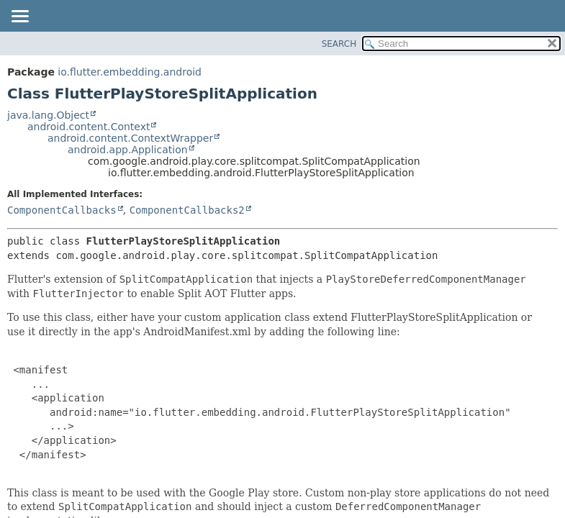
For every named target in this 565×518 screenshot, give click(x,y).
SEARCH (339, 44)
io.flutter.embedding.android (130, 72)
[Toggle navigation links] (19, 17)
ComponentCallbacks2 (187, 210)
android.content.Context (88, 126)
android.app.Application (128, 149)
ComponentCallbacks (62, 210)
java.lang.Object (48, 115)
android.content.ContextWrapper (130, 138)
